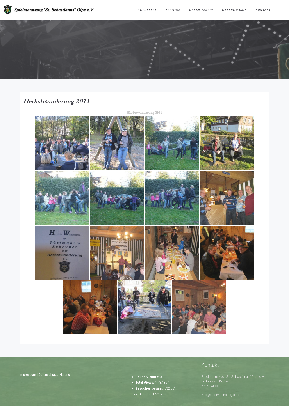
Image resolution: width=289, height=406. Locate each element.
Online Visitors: (147, 377)
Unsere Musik (234, 9)
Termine (173, 9)
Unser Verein (201, 9)
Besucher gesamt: (149, 388)
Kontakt (263, 9)
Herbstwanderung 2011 (57, 101)
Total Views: (145, 383)
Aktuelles (147, 9)
